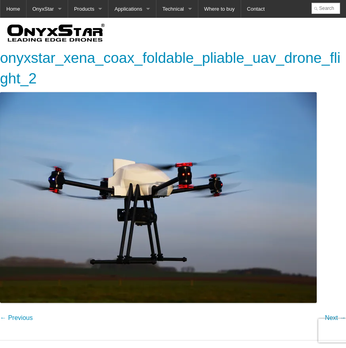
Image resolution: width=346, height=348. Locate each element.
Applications (128, 9)
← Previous (16, 317)
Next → (335, 317)
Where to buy (219, 9)
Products (84, 9)
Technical (173, 9)
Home (13, 9)
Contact (256, 9)
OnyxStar (43, 9)
